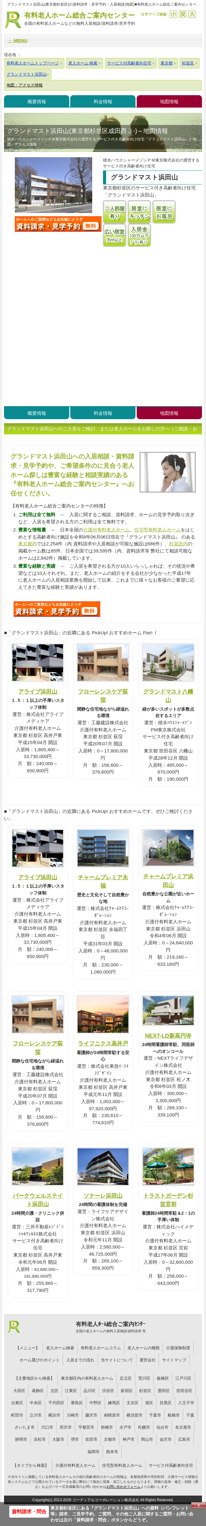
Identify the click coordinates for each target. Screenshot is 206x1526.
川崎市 (73, 1415)
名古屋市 (183, 1427)
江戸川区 (183, 1378)
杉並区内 (178, 543)
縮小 (173, 14)
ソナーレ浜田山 (103, 1195)
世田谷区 (184, 1390)
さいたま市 (25, 1427)
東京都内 (27, 543)
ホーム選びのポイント (39, 1360)
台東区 (17, 1402)
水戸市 (125, 1427)
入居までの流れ (80, 1360)
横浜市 (54, 1415)
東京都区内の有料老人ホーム (87, 1378)
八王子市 (186, 1402)
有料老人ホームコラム (101, 1348)
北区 (54, 1390)
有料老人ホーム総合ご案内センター (79, 19)
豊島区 (77, 1402)
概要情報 (37, 101)
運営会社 (147, 1360)
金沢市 (166, 1439)
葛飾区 (38, 1390)
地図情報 (169, 101)
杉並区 (145, 1390)
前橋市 (107, 1427)
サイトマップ (174, 1360)
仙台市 (163, 1427)
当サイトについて (117, 1360)
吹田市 (91, 1439)
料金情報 (103, 101)
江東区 (71, 1390)
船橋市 (174, 1415)
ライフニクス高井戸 (103, 1043)
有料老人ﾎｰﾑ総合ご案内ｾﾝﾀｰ (111, 1327)
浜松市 (40, 1439)
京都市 (110, 1439)
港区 (149, 1402)
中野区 (95, 1402)
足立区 (126, 1378)
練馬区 (114, 1402)
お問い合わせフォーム (123, 1486)
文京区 (133, 1402)
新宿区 (127, 1390)
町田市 (17, 1415)
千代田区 (56, 1402)
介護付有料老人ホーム (106, 529)
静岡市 (21, 1439)
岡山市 (147, 1439)
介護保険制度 (178, 1348)
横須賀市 (135, 1415)
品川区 (90, 1390)
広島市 (184, 1439)
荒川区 (144, 1378)
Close (198, 1505)
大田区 (19, 1390)
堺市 (75, 1439)
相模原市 (112, 1415)
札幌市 (144, 1427)
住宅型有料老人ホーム (157, 529)
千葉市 (155, 1415)
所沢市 (66, 1427)
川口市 (47, 1427)
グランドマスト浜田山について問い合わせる (58, 224)
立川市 (36, 1415)
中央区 (36, 1402)
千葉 (190, 1415)
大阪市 (58, 1439)
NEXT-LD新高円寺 (168, 1035)
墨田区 (164, 1390)
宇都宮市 (86, 1427)
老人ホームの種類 (143, 1348)
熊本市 (112, 1451)
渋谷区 (108, 1390)
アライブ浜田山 (37, 691)
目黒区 (166, 1402)
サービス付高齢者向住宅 (171, 1465)
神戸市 (128, 1439)
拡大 (192, 14)
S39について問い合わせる (57, 609)
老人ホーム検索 (60, 1348)
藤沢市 (91, 1415)
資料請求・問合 (29, 1511)
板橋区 (163, 1378)
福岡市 (94, 1451)
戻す (183, 14)
